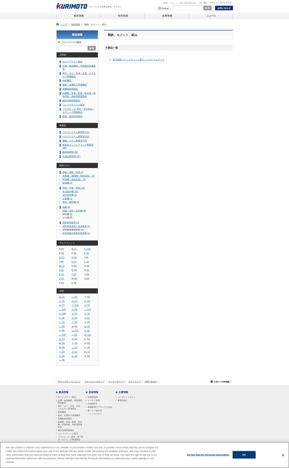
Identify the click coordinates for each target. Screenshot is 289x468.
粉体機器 (66, 80)
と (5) (74, 322)
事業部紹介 (123, 400)
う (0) (87, 297)
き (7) (62, 305)
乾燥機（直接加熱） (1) (74, 179)
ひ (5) (87, 330)
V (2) (61, 278)
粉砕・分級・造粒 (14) (73, 188)
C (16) (87, 249)
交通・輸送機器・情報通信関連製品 (79, 67)
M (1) (61, 266)
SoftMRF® (92, 404)
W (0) (74, 278)
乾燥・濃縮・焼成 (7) (72, 172)
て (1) (62, 322)
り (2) (62, 352)
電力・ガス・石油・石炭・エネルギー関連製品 (79, 75)
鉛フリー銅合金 (95, 410)
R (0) (86, 270)
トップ (63, 24)
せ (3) (74, 313)
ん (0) (62, 360)
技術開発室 (93, 397)
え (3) (62, 301)
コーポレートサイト (127, 397)
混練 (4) (66, 207)
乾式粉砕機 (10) (70, 191)
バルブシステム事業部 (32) (75, 136)
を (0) (87, 356)
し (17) (87, 309)
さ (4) (74, 309)
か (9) (87, 301)
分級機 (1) (67, 198)
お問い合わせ (150, 381)
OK (244, 456)
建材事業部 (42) (70, 152)
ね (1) (87, 326)
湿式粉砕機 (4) (69, 195)
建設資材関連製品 (71, 100)
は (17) (75, 330)
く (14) (75, 305)
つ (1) (87, 318)
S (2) (61, 274)
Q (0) (74, 270)
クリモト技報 (94, 400)
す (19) (62, 313)
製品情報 (75, 24)
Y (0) (61, 283)
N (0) (74, 266)
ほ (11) (87, 335)
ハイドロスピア (95, 414)
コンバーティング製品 (73, 105)
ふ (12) (62, 335)
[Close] (283, 456)
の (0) (62, 330)
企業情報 (123, 392)
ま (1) (62, 339)
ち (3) (74, 318)
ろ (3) (62, 356)
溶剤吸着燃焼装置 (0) (72, 229)
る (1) (74, 352)
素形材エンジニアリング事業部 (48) (77, 146)
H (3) (74, 257)
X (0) (86, 278)
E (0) (74, 253)
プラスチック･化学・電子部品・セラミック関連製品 (78, 110)
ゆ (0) (62, 347)
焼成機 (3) (67, 183)
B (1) (74, 249)
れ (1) (87, 352)
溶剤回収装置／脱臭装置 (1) (76, 226)
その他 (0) (67, 217)
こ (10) (62, 309)
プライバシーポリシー (94, 381)
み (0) (74, 339)
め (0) (62, 343)
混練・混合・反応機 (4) (74, 210)
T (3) (74, 274)
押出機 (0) (67, 214)
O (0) (86, 266)
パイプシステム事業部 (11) (75, 132)
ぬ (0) (74, 326)
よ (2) (74, 347)
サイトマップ (134, 381)
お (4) (74, 301)
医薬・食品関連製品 (72, 116)
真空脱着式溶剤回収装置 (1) (76, 233)
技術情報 (93, 392)
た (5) (62, 318)
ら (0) (87, 347)
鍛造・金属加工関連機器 (74, 84)
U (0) (86, 274)
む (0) (87, 339)
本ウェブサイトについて (69, 381)
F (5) (86, 253)
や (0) (87, 343)
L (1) (86, 262)
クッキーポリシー (116, 381)
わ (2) (74, 356)
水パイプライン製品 (72, 61)
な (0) (87, 322)
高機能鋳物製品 (70, 89)
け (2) (87, 305)
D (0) (61, 253)
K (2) (74, 262)
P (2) (61, 270)
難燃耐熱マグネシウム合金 (100, 407)
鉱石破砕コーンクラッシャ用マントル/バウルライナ (138, 59)
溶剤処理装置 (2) (70, 222)
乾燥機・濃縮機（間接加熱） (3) (78, 176)
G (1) (61, 257)
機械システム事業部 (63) (74, 140)
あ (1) (62, 297)
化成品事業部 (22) (71, 156)
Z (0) (74, 283)
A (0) (61, 249)
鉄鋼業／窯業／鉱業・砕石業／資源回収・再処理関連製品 (79, 95)
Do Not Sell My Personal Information (208, 456)
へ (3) (74, 335)
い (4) (74, 297)
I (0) (86, 257)
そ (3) (87, 313)
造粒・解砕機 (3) (70, 202)
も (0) (74, 343)
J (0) (61, 262)
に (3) (62, 326)
